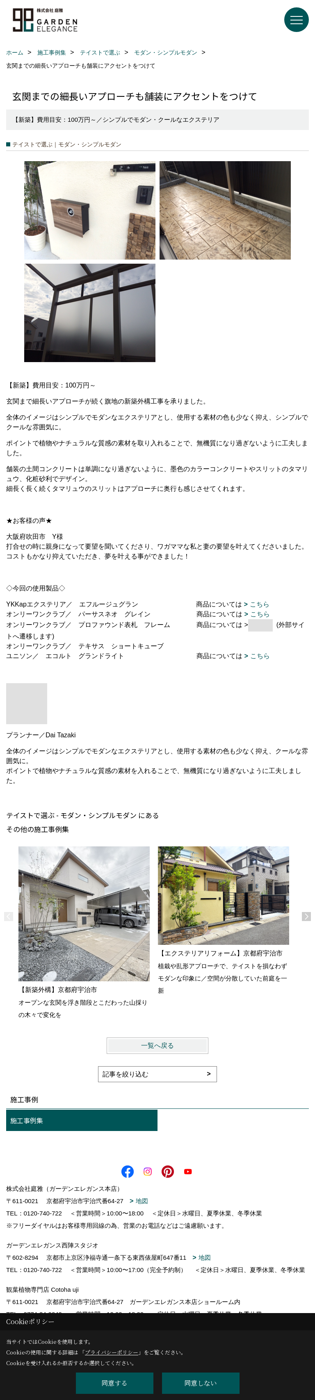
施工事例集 (26, 1120)
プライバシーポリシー (111, 1352)
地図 (142, 1200)
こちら (259, 604)
